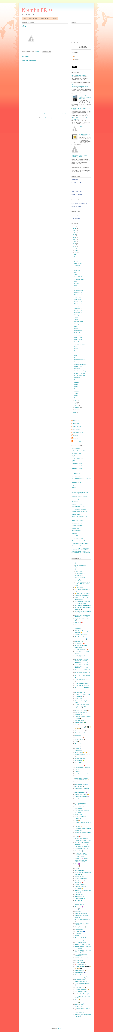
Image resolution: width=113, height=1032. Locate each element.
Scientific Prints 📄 (80, 1004)
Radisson (76, 283)
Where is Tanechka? (79, 359)
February (77, 407)
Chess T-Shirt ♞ (79, 974)
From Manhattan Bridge (80, 371)
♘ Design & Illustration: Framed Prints (85, 135)
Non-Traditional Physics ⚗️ (82, 994)
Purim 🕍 (77, 866)
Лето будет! (78, 933)
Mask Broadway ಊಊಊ (82, 773)
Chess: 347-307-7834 (80, 692)
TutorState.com (75, 179)
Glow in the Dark (76, 476)
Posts (75, 57)
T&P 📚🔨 (77, 909)
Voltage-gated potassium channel (80, 543)
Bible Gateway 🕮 (79, 637)
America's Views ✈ (80, 625)
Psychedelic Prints (78, 432)
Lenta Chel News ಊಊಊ (82, 767)
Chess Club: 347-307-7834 (82, 685)
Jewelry (74, 487)
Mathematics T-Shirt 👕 (81, 981)
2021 (74, 228)
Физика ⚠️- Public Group (81, 937)
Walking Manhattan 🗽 (81, 927)
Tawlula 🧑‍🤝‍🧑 (78, 999)
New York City (77, 263)
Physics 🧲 (78, 836)
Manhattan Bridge (78, 366)
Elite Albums (76, 423)
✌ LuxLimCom (79, 587)
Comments (76, 59)
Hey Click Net (76, 429)
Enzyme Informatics (77, 463)
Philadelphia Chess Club (80, 509)
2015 (74, 239)
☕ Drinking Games (80, 573)
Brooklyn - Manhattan (79, 373)
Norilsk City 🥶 (79, 814)
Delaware (76, 326)
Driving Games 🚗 (79, 696)
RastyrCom (78, 868)
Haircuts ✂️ (78, 748)
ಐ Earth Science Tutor (77, 458)
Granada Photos (79, 744)
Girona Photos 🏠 (79, 737)
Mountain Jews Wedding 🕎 (82, 796)
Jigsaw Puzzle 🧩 (79, 760)
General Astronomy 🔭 (81, 730)
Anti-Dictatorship (76, 448)
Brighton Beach (78, 330)
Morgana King (75, 499)
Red (75, 357)
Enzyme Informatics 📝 (81, 712)
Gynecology (77, 473)
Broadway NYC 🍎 (80, 643)
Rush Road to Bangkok (81, 878)
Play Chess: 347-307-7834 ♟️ (82, 846)
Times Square (78, 911)
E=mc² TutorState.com (77, 538)
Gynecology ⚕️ (79, 746)
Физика (77, 935)
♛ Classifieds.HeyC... (80, 577)
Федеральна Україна (77, 466)
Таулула (76, 535)
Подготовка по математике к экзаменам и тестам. (79, 155)
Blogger (59, 1028)
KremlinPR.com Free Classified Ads (79, 203)
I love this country (78, 321)
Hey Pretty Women (76, 482)
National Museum (78, 290)
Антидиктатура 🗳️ (80, 931)
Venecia (76, 393)
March (76, 405)
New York (77, 801)
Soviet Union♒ (79, 907)
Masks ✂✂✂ (78, 776)
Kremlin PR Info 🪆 (80, 765)
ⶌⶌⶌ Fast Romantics (80, 942)
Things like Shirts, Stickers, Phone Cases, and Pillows (85, 97)
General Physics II (76, 514)
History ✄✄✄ (78, 750)
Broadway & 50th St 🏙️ (81, 639)
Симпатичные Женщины (78, 546)
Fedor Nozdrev (77, 426)
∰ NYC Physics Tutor (80, 563)
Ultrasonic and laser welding (79, 540)
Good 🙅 (77, 741)
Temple (76, 317)
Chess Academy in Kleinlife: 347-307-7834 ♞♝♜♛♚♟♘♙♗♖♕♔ (82, 666)
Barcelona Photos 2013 (81, 634)
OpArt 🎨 (77, 820)
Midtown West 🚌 (79, 786)
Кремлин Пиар (75, 215)
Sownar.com (75, 533)
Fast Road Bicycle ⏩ (80, 720)
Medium (77, 782)
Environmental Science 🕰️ (82, 710)
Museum (76, 272)
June (76, 252)
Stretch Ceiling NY (76, 530)
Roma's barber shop (77, 523)
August (77, 248)
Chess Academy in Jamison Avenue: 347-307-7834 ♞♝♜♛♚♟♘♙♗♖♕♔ (82, 660)
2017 (74, 235)
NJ (75, 259)
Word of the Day (79, 929)
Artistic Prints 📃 (79, 1006)
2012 (74, 246)
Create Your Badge (76, 218)
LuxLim (77, 769)
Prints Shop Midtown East (81, 848)
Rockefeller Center (80, 876)
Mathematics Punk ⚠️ (80, 970)
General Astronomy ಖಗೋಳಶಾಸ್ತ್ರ (83, 977)
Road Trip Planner (79, 870)
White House (77, 286)
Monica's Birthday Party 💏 (82, 794)
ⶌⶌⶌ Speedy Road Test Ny (82, 958)
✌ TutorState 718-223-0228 (82, 593)
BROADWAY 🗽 (79, 641)
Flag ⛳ (77, 724)
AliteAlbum (76, 420)
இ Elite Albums (76, 461)
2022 (74, 226)
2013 (74, 244)
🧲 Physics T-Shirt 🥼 (80, 964)
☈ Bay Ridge (78, 571)
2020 (74, 230)
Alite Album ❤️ (79, 622)
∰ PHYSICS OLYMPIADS (82, 569)
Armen (76, 261)
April (76, 402)
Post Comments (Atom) (48, 118)
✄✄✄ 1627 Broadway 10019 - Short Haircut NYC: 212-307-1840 (82, 583)
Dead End (76, 348)
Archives (76, 288)
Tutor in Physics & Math (77, 191)
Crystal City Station (79, 279)
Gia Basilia (78, 735)
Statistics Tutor (75, 528)
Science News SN (79, 896)
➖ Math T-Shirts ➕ (80, 962)
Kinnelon (81, 146)
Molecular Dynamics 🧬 (81, 792)
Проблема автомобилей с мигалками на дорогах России (80, 85)
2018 (74, 232)
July (76, 250)
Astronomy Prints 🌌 (80, 972)
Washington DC (78, 292)
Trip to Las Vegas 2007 (81, 913)
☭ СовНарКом (79, 575)
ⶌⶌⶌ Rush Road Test (77, 520)
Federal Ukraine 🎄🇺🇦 (80, 722)
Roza (75, 350)
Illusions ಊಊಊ (80, 758)
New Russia (75, 501)
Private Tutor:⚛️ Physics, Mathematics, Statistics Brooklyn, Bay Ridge (81, 860)
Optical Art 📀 (78, 826)
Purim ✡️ (77, 864)
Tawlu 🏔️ (77, 1002)
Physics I (74, 455)
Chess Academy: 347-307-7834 (83, 670)
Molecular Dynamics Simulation (80, 496)
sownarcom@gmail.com (79, 441)
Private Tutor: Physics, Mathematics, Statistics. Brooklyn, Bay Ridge (81, 854)
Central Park (77, 341)
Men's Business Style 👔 (81, 784)
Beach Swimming (76, 453)
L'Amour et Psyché (45, 18)
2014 (74, 241)
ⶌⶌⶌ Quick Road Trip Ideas (82, 944)
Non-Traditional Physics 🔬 (82, 991)
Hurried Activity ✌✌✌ (81, 752)
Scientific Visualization (77, 525)
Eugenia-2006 (78, 714)
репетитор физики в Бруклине (79, 75)
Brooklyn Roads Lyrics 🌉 (81, 649)
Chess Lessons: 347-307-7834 (83, 690)
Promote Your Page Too (77, 182)
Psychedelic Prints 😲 (80, 987)
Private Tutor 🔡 (79, 851)
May (76, 400)
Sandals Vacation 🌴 (80, 884)
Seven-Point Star (33, 18)
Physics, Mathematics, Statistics (83, 840)
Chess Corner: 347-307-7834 (82, 688)
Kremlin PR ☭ (37, 10)
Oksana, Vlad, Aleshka (80, 364)
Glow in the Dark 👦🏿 (80, 739)
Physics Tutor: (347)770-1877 (82, 838)
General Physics (76, 471)
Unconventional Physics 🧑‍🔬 (82, 989)
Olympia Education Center (78, 506)
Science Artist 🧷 (79, 894)
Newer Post (26, 113)
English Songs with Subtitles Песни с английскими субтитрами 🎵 (82, 706)
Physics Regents (76, 166)
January (77, 409)
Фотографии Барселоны (81, 940)
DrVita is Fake (78, 698)
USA (75, 346)
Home (24, 18)
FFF (75, 254)
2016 (74, 237)
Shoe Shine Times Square (81, 901)
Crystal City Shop (78, 277)
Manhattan (77, 368)
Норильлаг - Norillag (77, 504)
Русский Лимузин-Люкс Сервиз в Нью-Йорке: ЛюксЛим (80, 493)
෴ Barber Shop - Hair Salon (79, 450)
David (80, 126)
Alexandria (77, 265)
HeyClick (74, 485)
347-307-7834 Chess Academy (83, 605)
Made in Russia (78, 337)
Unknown (75, 435)
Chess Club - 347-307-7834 (82, 683)
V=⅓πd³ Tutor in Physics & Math (80, 511)
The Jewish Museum (79, 344)
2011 (74, 412)
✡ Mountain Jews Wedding (82, 595)
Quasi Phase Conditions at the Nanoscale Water (79, 517)
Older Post (64, 113)
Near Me (77, 798)
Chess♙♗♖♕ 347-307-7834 (82, 694)
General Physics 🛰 (80, 733)
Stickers (54, 18)
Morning (76, 362)
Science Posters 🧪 (80, 898)
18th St (76, 274)
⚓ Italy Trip (78, 580)
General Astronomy (77, 468)
